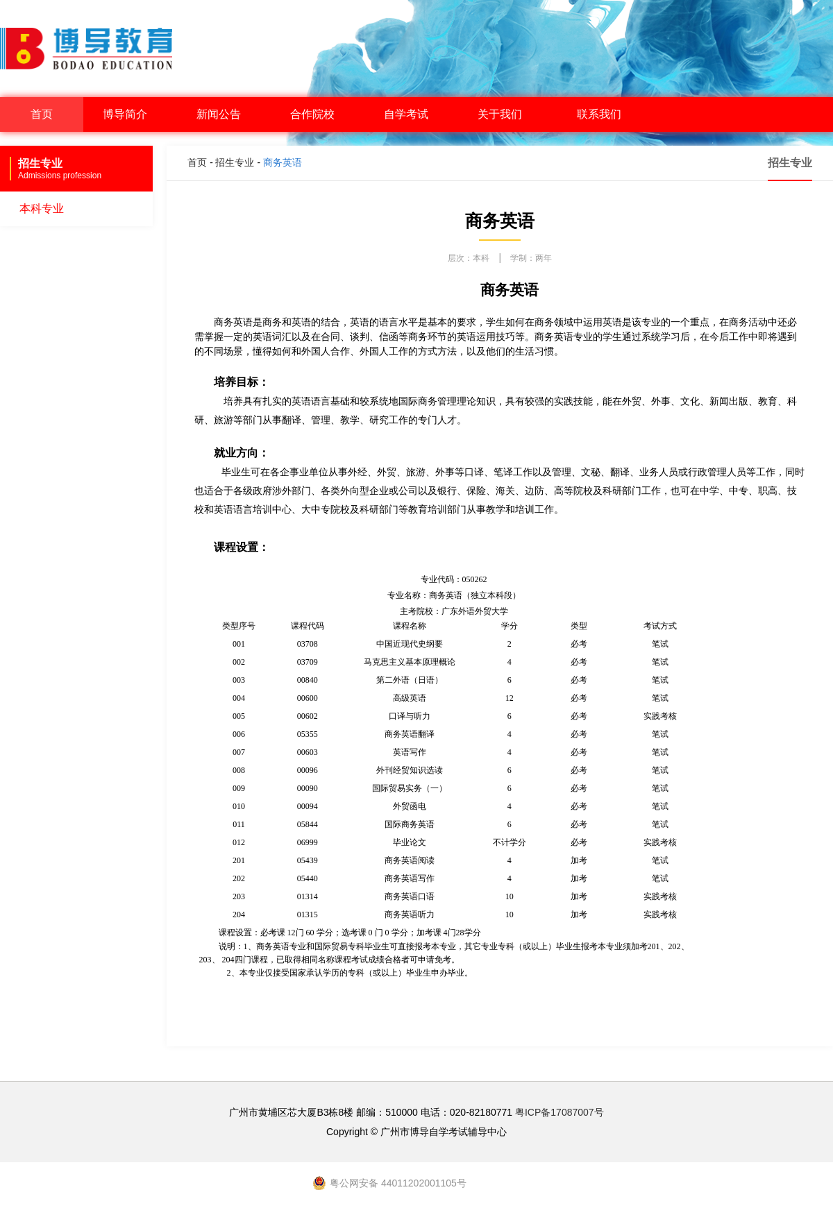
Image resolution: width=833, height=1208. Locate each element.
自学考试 (411, 114)
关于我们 (505, 114)
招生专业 (234, 162)
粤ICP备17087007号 (559, 1112)
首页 (42, 114)
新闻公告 (224, 114)
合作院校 (318, 114)
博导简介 (130, 114)
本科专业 (41, 208)
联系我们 (599, 114)
